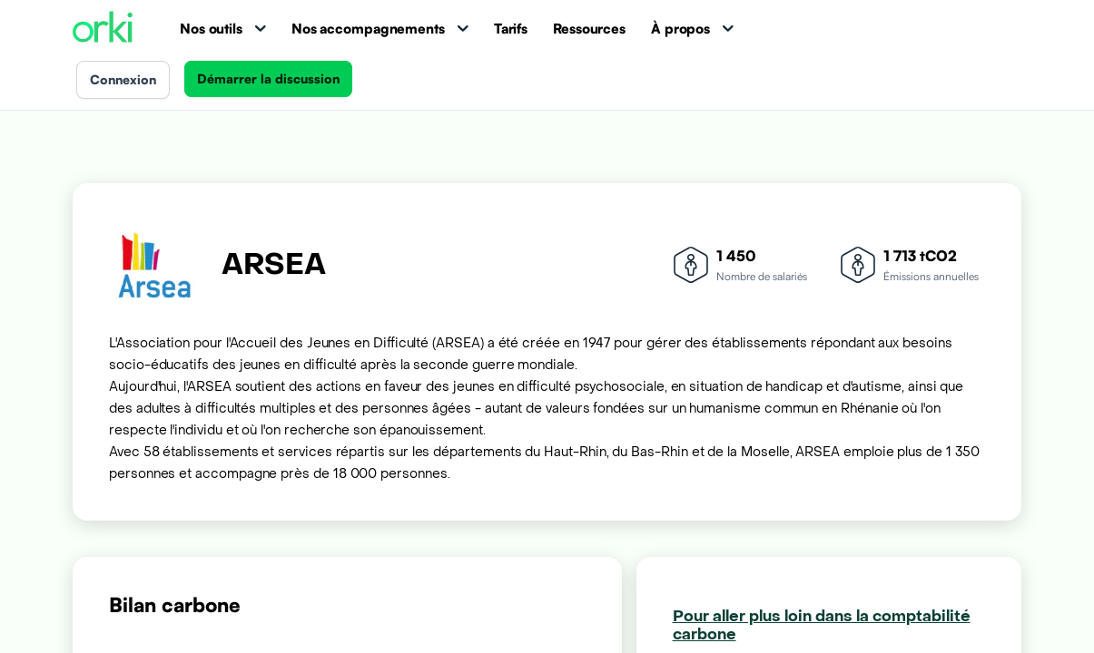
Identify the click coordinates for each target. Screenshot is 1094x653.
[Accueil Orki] (103, 28)
